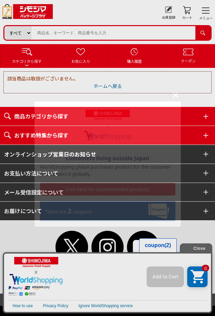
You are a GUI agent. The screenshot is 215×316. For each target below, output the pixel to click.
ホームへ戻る (107, 85)
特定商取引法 (116, 282)
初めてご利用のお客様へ (87, 275)
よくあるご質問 (70, 289)
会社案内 (143, 282)
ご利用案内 (127, 275)
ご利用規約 (155, 275)
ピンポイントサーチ (141, 289)
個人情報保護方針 (80, 282)
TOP (54, 275)
